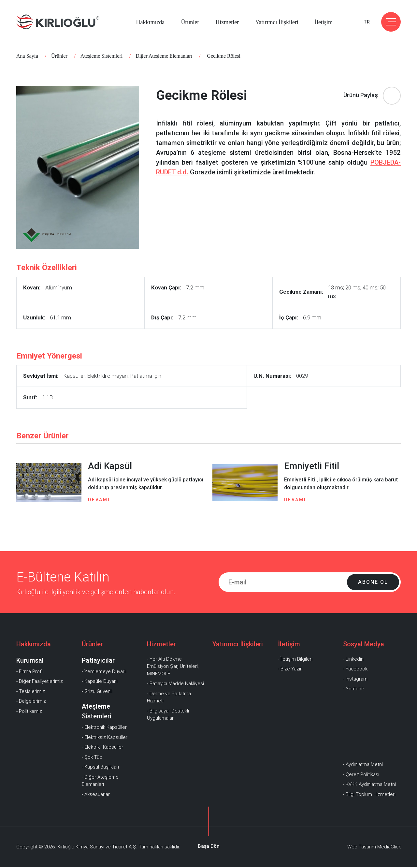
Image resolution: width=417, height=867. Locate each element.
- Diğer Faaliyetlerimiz (39, 681)
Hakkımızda (150, 22)
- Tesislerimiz (30, 691)
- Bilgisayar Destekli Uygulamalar (168, 714)
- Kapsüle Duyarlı (100, 681)
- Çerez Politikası (361, 774)
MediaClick (389, 847)
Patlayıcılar (98, 660)
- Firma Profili (30, 671)
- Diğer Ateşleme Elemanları (100, 780)
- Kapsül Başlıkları (100, 767)
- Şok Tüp (92, 757)
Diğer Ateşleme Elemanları (164, 56)
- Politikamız (29, 711)
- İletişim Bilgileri (295, 659)
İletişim (324, 22)
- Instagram (355, 679)
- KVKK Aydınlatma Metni (369, 784)
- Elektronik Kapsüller (104, 727)
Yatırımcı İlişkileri (276, 22)
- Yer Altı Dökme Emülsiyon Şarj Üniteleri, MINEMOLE (173, 666)
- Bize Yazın (290, 669)
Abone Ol (373, 582)
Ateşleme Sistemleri (101, 56)
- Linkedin (353, 659)
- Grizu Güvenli (97, 691)
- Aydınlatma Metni (363, 764)
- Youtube (353, 689)
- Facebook (355, 669)
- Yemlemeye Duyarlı (104, 671)
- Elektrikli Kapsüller (102, 747)
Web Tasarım (361, 847)
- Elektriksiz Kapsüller (104, 737)
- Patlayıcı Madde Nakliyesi (175, 683)
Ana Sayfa (27, 56)
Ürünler (190, 22)
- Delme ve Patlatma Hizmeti (169, 697)
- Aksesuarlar (96, 794)
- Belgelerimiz (31, 701)
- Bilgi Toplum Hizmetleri (369, 794)
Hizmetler (227, 22)
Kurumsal (30, 660)
